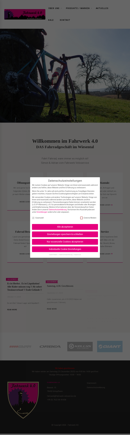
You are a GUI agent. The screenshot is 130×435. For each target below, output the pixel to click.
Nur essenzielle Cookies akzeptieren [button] (65, 241)
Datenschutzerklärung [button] (66, 254)
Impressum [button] (77, 254)
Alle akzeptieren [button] (65, 227)
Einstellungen (42, 212)
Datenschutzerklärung (58, 210)
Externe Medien (88, 218)
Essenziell (38, 218)
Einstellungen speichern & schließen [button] (65, 234)
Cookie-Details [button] (53, 254)
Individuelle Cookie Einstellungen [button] (65, 249)
